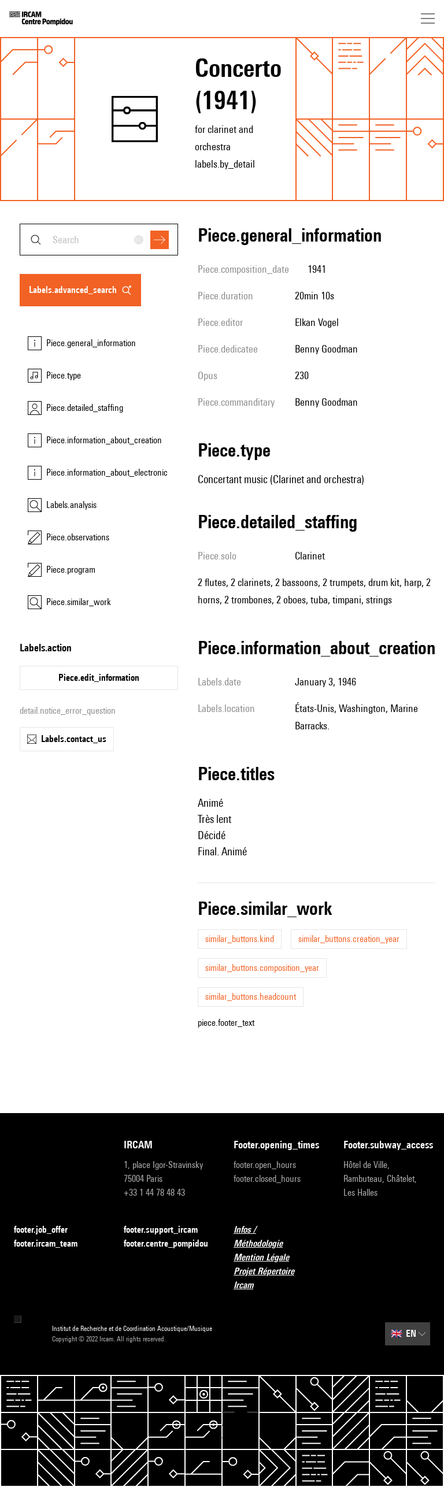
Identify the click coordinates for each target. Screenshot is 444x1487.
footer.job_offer (48, 1230)
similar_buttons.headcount (250, 996)
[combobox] (99, 239)
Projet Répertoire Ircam (277, 1278)
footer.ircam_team (52, 1244)
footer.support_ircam (167, 1230)
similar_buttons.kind (239, 938)
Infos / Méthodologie (277, 1236)
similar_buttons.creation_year (348, 938)
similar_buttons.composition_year (262, 967)
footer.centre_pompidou (166, 1243)
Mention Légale (268, 1258)
